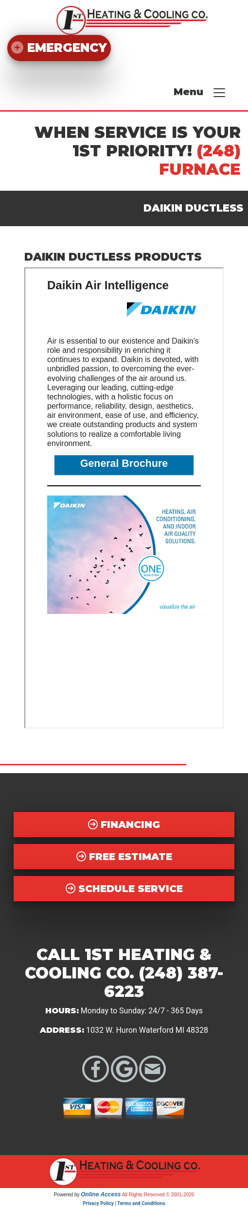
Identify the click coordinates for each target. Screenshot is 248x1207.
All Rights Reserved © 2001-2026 (158, 1194)
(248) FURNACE (200, 160)
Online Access (101, 1194)
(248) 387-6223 (163, 982)
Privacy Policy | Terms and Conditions (124, 1203)
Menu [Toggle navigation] (200, 92)
